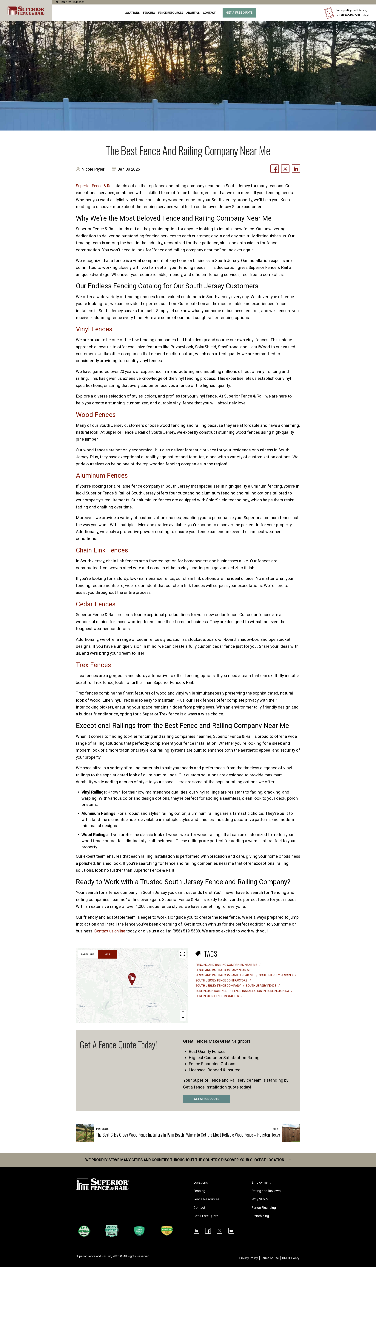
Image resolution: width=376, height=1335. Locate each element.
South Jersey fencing (276, 975)
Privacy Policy (248, 1258)
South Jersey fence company (218, 985)
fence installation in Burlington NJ (261, 991)
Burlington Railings (211, 991)
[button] (132, 979)
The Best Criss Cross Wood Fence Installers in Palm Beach (140, 1134)
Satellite (87, 954)
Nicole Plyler (93, 169)
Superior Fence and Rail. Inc (94, 1256)
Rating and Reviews (266, 1191)
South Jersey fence (261, 985)
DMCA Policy (290, 1258)
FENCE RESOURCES (170, 13)
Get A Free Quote (239, 13)
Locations (132, 13)
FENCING (149, 13)
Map (107, 954)
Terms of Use (270, 1258)
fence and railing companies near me (225, 975)
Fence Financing (264, 1208)
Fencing (199, 1191)
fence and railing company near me (223, 970)
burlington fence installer (217, 996)
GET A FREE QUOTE (206, 1099)
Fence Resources (207, 1199)
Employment (261, 1183)
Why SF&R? (260, 1199)
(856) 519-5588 (350, 15)
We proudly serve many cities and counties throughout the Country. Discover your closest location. (188, 1160)
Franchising (260, 1216)
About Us (193, 13)
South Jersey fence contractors (221, 980)
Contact (209, 13)
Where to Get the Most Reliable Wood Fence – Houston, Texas (233, 1134)
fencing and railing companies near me (226, 965)
